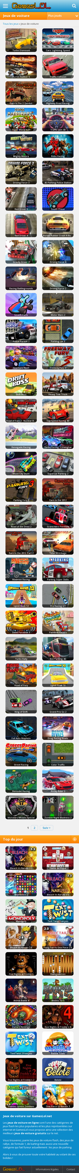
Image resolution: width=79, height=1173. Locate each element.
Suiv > (46, 828)
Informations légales (47, 1169)
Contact (70, 1169)
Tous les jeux (11, 23)
